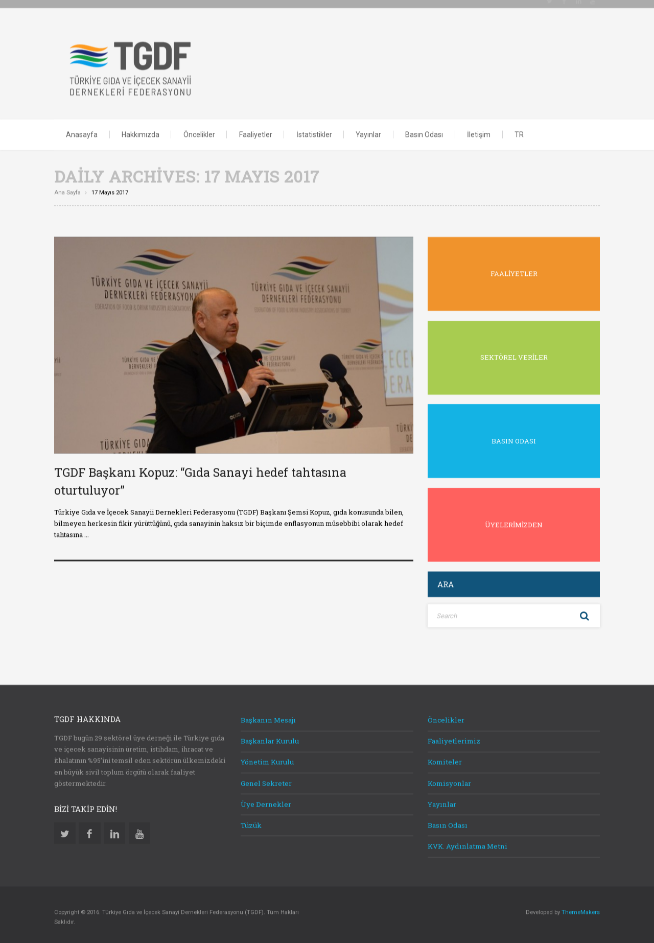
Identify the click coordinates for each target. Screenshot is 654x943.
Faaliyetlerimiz (454, 738)
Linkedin (114, 830)
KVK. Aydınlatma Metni (467, 843)
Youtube (139, 830)
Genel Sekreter (266, 780)
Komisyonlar (449, 780)
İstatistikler (314, 132)
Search (584, 612)
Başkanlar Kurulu (270, 738)
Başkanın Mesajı (268, 717)
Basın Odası (424, 132)
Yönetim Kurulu (267, 759)
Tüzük (251, 822)
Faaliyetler (255, 132)
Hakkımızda (140, 132)
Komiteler (445, 759)
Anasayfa (82, 132)
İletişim (479, 132)
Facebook (89, 830)
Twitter (65, 830)
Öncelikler (199, 132)
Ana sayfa (67, 189)
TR (519, 132)
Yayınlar (368, 132)
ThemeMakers (581, 909)
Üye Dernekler (266, 801)
